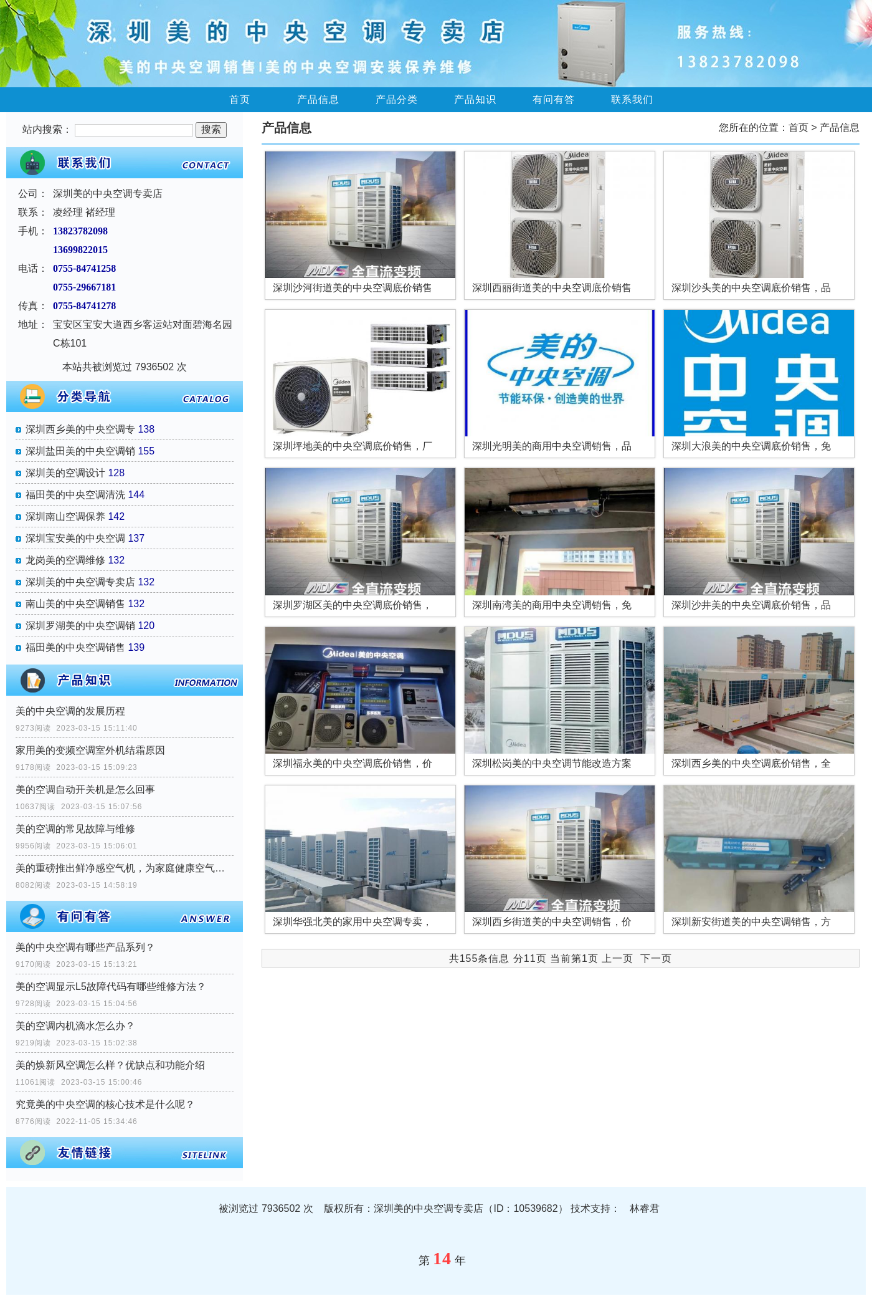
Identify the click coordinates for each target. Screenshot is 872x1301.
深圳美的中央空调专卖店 (80, 582)
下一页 (656, 958)
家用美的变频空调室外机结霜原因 (90, 750)
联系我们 (632, 99)
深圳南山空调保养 (65, 516)
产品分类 (397, 99)
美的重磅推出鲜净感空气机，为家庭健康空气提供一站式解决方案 (125, 868)
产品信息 (318, 99)
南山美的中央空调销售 (75, 603)
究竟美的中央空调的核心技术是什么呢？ (105, 1104)
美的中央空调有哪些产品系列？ (85, 947)
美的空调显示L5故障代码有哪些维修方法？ (111, 986)
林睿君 (645, 1208)
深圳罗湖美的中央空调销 (80, 625)
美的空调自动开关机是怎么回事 (85, 789)
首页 (239, 99)
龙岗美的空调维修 (65, 560)
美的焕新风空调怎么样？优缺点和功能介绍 (110, 1065)
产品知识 (475, 99)
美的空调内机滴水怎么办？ (75, 1025)
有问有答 (554, 99)
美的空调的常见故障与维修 (75, 828)
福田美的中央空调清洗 (75, 494)
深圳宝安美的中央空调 (75, 538)
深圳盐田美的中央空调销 (80, 451)
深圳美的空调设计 (65, 473)
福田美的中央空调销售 (75, 647)
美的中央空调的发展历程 (70, 711)
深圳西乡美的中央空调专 (80, 429)
